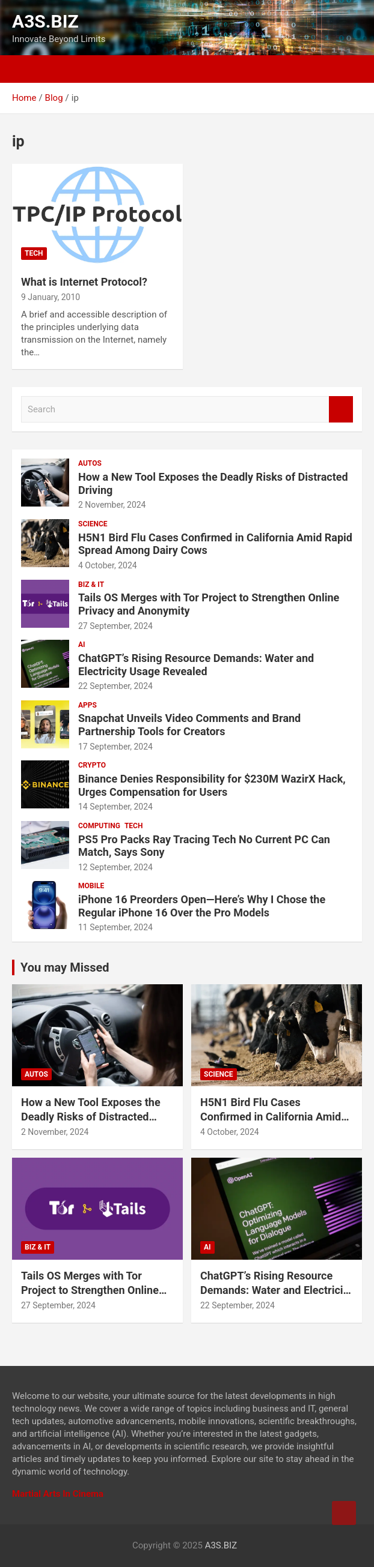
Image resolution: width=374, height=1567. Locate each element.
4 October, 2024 (107, 565)
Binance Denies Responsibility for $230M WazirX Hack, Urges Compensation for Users (212, 785)
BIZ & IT (91, 584)
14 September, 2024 (115, 806)
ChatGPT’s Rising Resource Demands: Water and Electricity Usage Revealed (196, 665)
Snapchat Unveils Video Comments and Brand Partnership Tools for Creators (189, 725)
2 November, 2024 (112, 505)
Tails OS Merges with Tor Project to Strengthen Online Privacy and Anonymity (90, 1289)
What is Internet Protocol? (84, 281)
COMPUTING (99, 826)
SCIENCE (93, 524)
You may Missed (64, 967)
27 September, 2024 (115, 626)
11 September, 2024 (115, 927)
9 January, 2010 (50, 297)
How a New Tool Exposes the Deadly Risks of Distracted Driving (91, 1116)
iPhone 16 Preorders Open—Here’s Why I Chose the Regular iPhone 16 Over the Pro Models (201, 906)
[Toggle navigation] (24, 69)
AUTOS (90, 463)
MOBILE (91, 886)
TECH (34, 253)
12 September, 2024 (115, 867)
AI (81, 644)
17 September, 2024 (115, 746)
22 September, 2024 (115, 686)
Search (341, 409)
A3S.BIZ (45, 21)
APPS (87, 705)
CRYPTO (92, 765)
